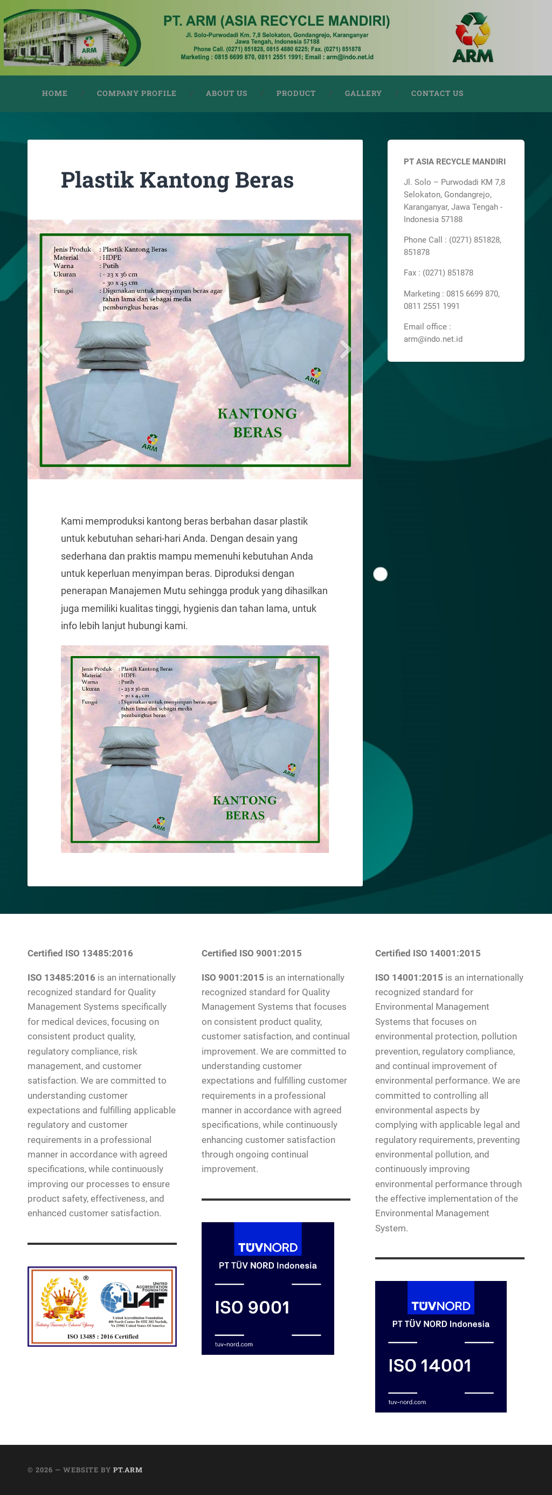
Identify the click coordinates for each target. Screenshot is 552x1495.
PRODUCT (296, 93)
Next (346, 349)
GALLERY (363, 93)
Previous (44, 349)
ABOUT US (226, 93)
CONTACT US (437, 93)
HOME (55, 93)
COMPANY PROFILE (137, 93)
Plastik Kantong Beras (177, 179)
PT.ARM (128, 1469)
